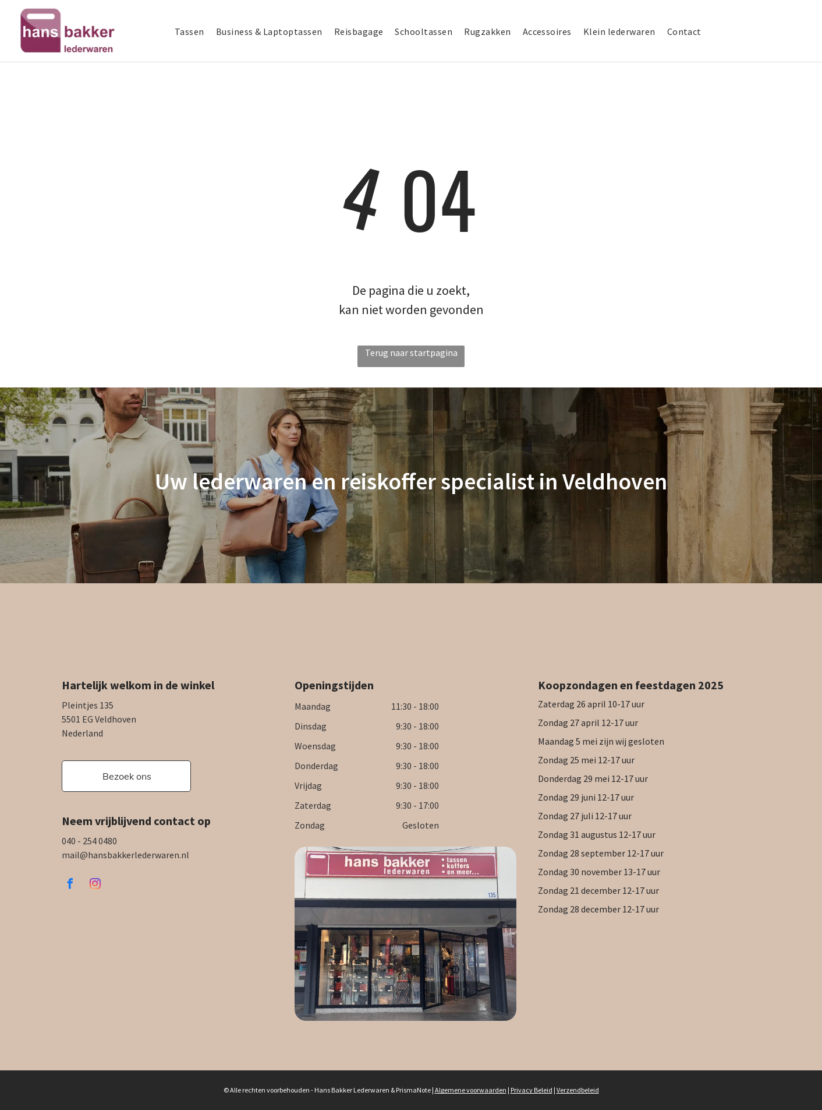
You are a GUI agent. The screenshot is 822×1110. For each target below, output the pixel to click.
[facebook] (70, 885)
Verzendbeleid (578, 1090)
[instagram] (95, 885)
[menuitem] (195, 31)
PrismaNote (413, 1090)
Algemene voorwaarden (470, 1090)
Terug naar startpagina (411, 352)
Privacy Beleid (531, 1090)
